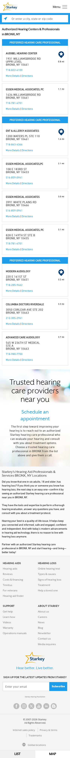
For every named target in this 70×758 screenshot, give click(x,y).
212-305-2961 (14, 317)
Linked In (46, 706)
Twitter (31, 706)
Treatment (44, 585)
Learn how (9, 616)
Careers (42, 616)
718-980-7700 (14, 353)
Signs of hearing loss (49, 579)
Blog (40, 627)
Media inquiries (47, 644)
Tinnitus (7, 585)
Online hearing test (49, 568)
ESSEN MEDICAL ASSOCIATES (23, 196)
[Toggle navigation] (59, 6)
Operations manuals (15, 633)
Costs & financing (13, 579)
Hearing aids (10, 568)
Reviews (8, 574)
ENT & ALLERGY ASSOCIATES (22, 130)
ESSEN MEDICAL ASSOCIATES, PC (25, 89)
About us (43, 611)
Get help (8, 611)
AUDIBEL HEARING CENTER (21, 53)
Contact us (44, 638)
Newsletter (44, 633)
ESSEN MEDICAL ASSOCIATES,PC (24, 163)
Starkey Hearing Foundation (35, 697)
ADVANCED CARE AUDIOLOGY (23, 337)
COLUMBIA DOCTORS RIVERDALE (25, 304)
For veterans (10, 590)
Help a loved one (48, 590)
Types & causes (47, 574)
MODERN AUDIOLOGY (18, 271)
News (41, 622)
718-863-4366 (14, 144)
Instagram (24, 706)
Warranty (8, 627)
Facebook (16, 706)
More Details (13, 75)
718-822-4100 (14, 69)
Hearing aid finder (13, 595)
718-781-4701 (14, 103)
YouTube (39, 706)
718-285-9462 (14, 284)
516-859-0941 (14, 177)
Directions (27, 75)
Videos (7, 622)
